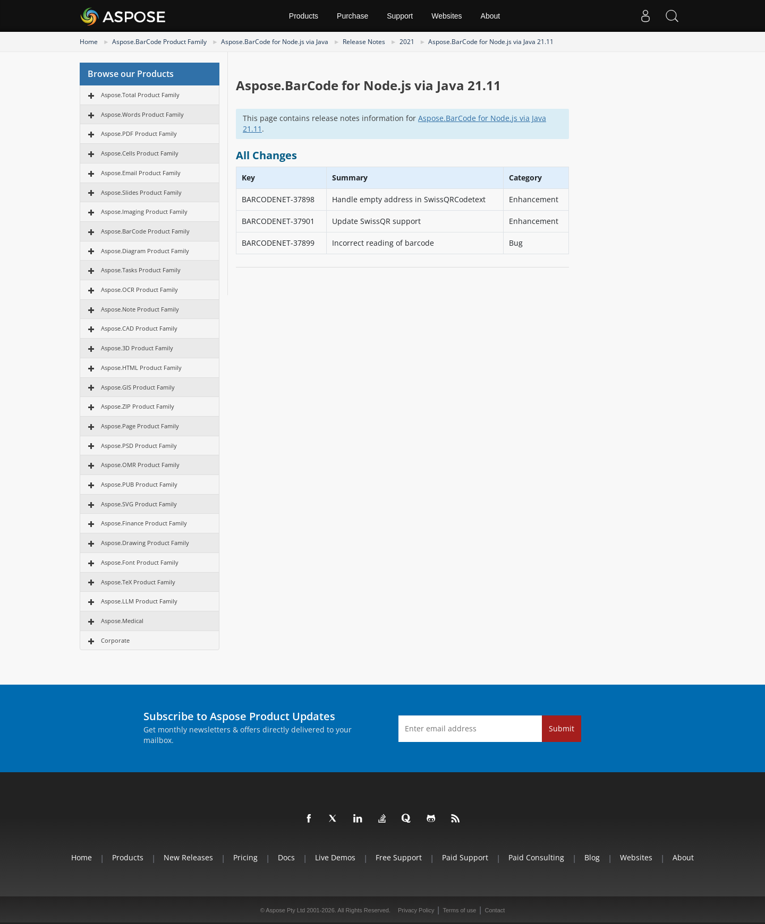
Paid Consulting (536, 857)
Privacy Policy (416, 910)
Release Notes (364, 41)
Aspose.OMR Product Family (140, 465)
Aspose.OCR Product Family (139, 289)
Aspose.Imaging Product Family (144, 211)
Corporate (115, 640)
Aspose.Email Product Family (141, 173)
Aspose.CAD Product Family (139, 328)
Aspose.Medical (122, 621)
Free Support (399, 857)
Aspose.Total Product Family (140, 95)
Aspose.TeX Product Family (138, 582)
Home (89, 41)
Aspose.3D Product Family (137, 348)
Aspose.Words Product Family (142, 114)
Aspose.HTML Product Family (141, 368)
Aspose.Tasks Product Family (141, 270)
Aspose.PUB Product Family (139, 484)
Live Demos (335, 857)
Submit (561, 728)
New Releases (188, 857)
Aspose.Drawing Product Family (145, 543)
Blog (592, 857)
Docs (286, 857)
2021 (407, 41)
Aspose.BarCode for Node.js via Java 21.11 (491, 41)
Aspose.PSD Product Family (139, 446)
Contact (494, 910)
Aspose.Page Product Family (140, 426)
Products (303, 16)
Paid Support (465, 857)
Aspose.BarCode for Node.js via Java (274, 41)
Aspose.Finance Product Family (144, 523)
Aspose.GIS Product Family (138, 387)
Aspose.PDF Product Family (139, 133)
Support (400, 16)
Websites (446, 16)
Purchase (352, 16)
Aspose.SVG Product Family (139, 504)
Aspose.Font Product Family (139, 562)
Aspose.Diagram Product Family (145, 251)
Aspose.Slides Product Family (141, 192)
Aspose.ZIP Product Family (137, 406)
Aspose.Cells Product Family (139, 153)
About (490, 16)
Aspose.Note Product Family (140, 309)
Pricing (245, 857)
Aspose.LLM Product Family (139, 601)
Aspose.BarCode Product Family (159, 41)
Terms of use (459, 910)
